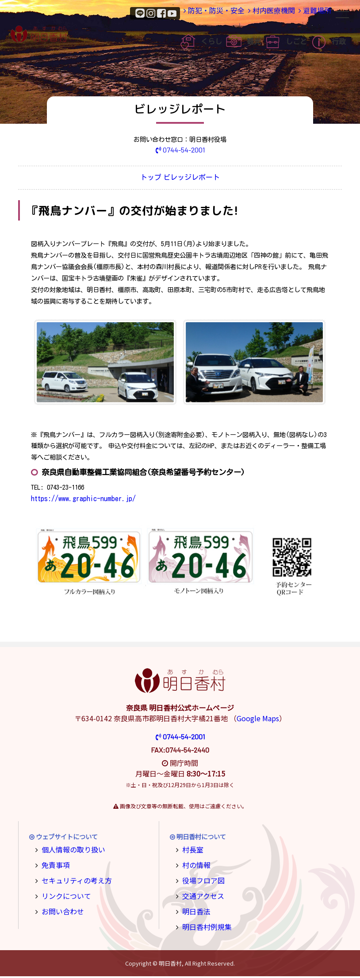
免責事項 (53, 864)
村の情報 (194, 864)
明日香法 (194, 908)
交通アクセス (200, 893)
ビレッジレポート (198, 178)
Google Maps (258, 720)
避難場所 (311, 12)
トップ (146, 178)
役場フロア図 (200, 879)
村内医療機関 (261, 12)
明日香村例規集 (203, 922)
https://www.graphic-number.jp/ (80, 500)
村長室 (191, 850)
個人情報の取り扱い (69, 850)
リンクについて (62, 893)
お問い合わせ (59, 908)
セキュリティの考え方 (72, 879)
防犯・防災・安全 (199, 12)
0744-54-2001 (180, 149)
